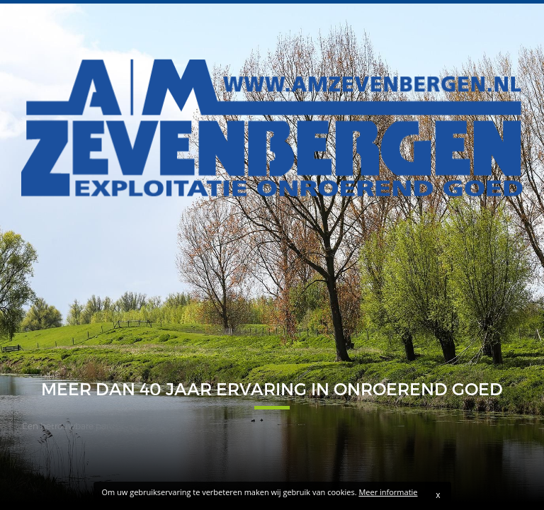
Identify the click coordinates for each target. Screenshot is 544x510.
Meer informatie (387, 492)
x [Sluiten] (438, 495)
